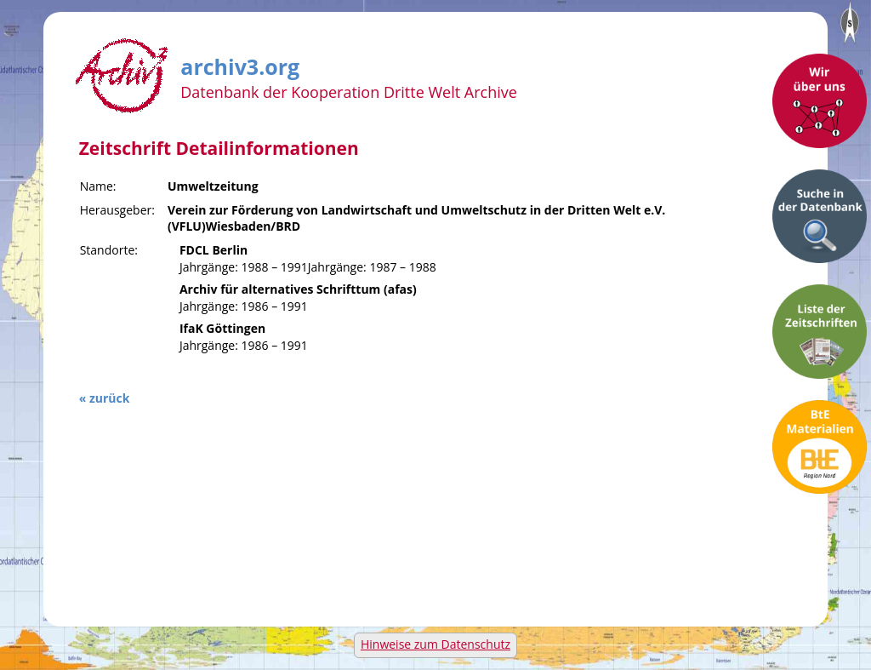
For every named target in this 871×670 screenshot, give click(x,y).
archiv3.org (239, 64)
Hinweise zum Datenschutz (435, 644)
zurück (109, 398)
